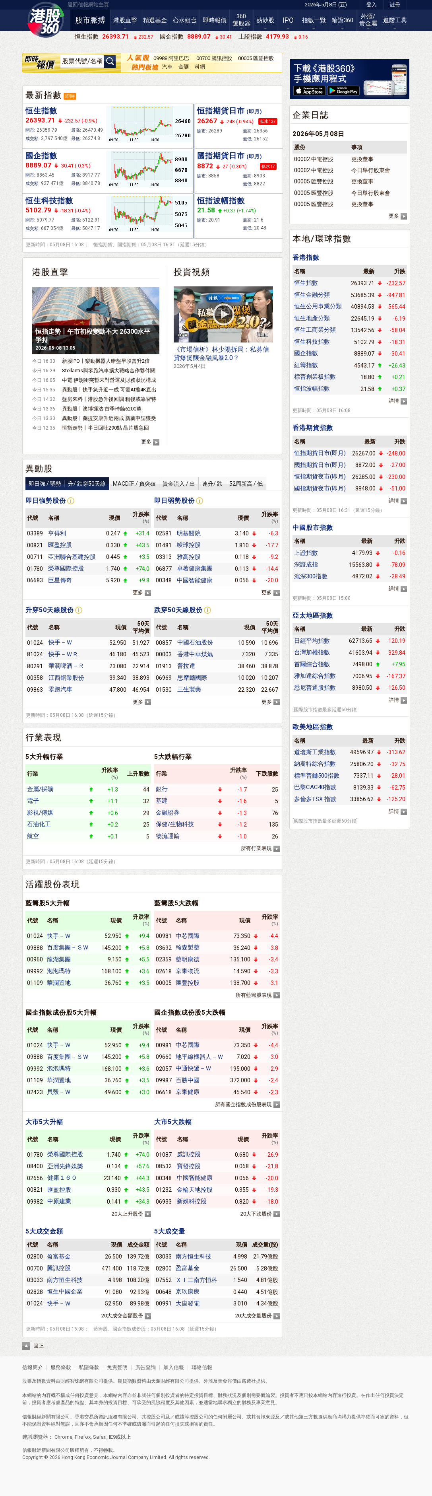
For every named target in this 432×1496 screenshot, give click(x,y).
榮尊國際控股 (66, 568)
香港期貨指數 (313, 428)
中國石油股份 (195, 642)
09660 (164, 1057)
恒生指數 (41, 110)
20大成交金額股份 (122, 1316)
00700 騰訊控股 (214, 58)
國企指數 (41, 155)
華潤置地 (59, 982)
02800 (35, 1256)
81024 (35, 654)
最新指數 (43, 95)
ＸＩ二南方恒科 (196, 1280)
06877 (164, 569)
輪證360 (342, 20)
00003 (164, 654)
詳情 (394, 401)
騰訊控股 (59, 1268)
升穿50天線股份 (49, 610)
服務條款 (61, 1367)
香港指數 (306, 257)
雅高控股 (189, 556)
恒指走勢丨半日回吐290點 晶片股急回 (105, 428)
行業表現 (43, 737)
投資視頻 (192, 272)
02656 (35, 1178)
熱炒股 (265, 20)
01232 (164, 1190)
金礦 (183, 67)
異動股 (39, 468)
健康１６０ (62, 1177)
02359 (164, 959)
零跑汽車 (60, 689)
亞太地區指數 (313, 615)
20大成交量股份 (253, 1316)
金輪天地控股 (195, 1189)
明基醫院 (189, 533)
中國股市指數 (313, 527)
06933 (164, 1201)
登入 (371, 5)
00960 (35, 959)
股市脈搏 (90, 20)
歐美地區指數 (313, 727)
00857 (164, 643)
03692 (164, 948)
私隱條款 (89, 1367)
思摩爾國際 (192, 677)
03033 (35, 1280)
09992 (35, 971)
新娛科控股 (192, 1201)
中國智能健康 (195, 580)
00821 (35, 545)
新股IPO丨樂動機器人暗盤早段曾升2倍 (106, 361)
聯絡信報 (201, 1367)
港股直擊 (125, 20)
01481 (164, 545)
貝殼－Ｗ (59, 1091)
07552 (164, 1280)
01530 (164, 690)
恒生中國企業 (65, 1291)
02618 (164, 971)
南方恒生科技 (65, 1280)
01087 (164, 1155)
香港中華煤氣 (195, 654)
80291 (35, 666)
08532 (164, 1166)
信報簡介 (32, 1367)
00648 (164, 1292)
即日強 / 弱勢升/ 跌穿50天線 (67, 483)
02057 (164, 1069)
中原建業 (59, 1201)
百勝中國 (188, 1080)
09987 (164, 1080)
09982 (35, 1201)
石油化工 (39, 824)
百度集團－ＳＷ (68, 947)
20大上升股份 (127, 1214)
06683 (35, 580)
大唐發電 (188, 1303)
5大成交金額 (44, 1231)
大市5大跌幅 (173, 1122)
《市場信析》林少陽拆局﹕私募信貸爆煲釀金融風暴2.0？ (221, 357)
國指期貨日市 (229, 155)
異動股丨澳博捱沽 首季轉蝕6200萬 (101, 409)
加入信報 (174, 1367)
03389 (35, 533)
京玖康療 (188, 1291)
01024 (35, 643)
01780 (35, 569)
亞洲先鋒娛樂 (65, 1166)
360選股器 (241, 20)
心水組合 (185, 20)
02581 (164, 533)
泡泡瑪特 (59, 971)
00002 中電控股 (313, 159)
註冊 (395, 5)
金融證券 (168, 812)
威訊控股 (189, 1154)
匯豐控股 (188, 982)
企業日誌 (311, 115)
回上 (38, 1346)
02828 (35, 1292)
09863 (35, 690)
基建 (162, 800)
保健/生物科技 (175, 824)
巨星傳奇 (60, 580)
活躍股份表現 (52, 884)
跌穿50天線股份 (178, 610)
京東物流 (188, 971)
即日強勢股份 (45, 500)
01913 (164, 666)
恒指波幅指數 (221, 200)
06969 (164, 678)
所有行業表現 (256, 848)
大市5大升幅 (44, 1122)
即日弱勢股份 (174, 500)
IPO (288, 20)
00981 (164, 936)
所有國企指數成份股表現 (243, 1104)
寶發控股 (189, 1166)
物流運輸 (168, 836)
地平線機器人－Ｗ (199, 1056)
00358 (35, 678)
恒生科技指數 (49, 200)
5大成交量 (169, 1231)
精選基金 (155, 20)
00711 (35, 557)
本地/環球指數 (322, 238)
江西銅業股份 (66, 677)
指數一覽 (314, 20)
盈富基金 (59, 1256)
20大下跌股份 (256, 1214)
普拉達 (186, 665)
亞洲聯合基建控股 (72, 556)
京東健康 (188, 1091)
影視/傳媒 (40, 812)
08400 (35, 1166)
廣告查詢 (145, 1367)
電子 (33, 800)
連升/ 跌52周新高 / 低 (232, 483)
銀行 (162, 789)
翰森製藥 (188, 947)
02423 (35, 1092)
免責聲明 (117, 1367)
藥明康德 (188, 959)
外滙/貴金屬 (368, 20)
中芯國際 (188, 936)
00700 (35, 1268)
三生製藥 (189, 689)
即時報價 (215, 20)
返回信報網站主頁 (88, 5)
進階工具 (395, 20)
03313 (164, 557)
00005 (164, 983)
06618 (164, 1092)
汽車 (167, 67)
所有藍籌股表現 (254, 995)
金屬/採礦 (40, 789)
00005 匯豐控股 (256, 58)
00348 (164, 580)
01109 (35, 983)
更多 (146, 442)
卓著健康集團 (195, 568)
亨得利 (57, 533)
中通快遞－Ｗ (193, 1068)
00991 (164, 1303)
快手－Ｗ (60, 642)
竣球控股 (189, 545)
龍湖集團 (59, 959)
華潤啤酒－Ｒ (66, 665)
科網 (200, 67)
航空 (33, 836)
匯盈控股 (60, 545)
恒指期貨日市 (229, 110)
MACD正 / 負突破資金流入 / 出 (154, 483)
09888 (35, 948)
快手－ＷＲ (63, 654)
